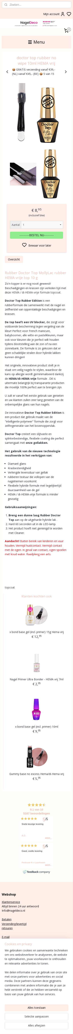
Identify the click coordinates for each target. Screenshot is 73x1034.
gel (9, 984)
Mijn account (54, 14)
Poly (4, 984)
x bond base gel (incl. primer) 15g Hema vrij (37, 632)
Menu (36, 42)
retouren (7, 928)
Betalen (6, 919)
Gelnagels (8, 997)
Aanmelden (12, 970)
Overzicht (14, 259)
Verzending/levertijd (14, 924)
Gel (4, 988)
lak (7, 988)
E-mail (6, 937)
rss (65, 1026)
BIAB (5, 979)
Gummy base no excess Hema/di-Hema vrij (36, 774)
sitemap (57, 1026)
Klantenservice (11, 902)
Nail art (6, 992)
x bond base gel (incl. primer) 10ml (36, 726)
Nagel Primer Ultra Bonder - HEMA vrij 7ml (36, 679)
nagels (12, 979)
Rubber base (10, 1001)
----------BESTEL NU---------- (36, 235)
